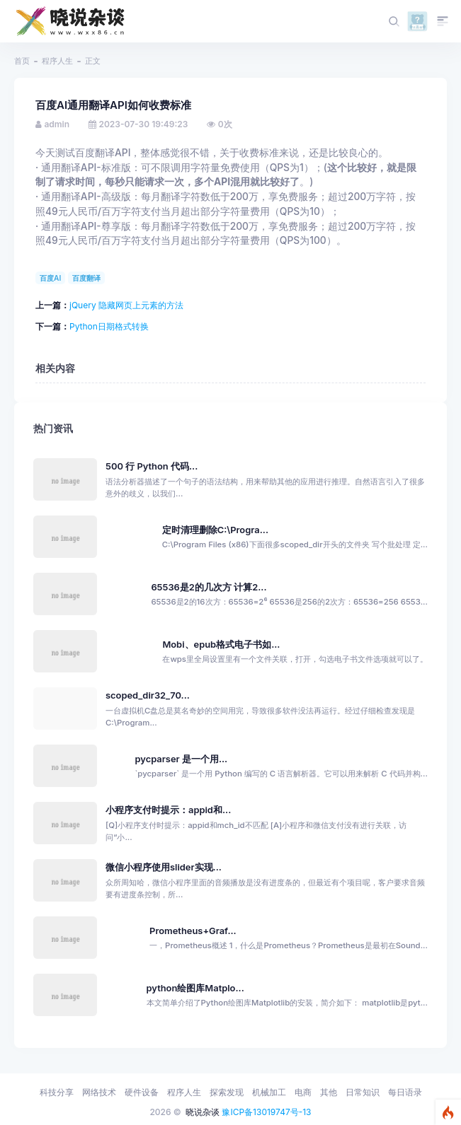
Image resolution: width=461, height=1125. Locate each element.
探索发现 (227, 1092)
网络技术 (99, 1092)
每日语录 (405, 1092)
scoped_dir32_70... (148, 695)
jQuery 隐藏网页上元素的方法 (126, 305)
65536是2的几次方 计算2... (208, 587)
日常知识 (363, 1092)
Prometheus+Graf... (193, 931)
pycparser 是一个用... (181, 759)
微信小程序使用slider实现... (164, 867)
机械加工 (269, 1092)
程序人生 (57, 61)
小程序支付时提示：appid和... (168, 810)
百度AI (50, 278)
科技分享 (57, 1092)
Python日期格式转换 (109, 326)
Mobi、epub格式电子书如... (221, 644)
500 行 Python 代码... (152, 466)
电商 (303, 1092)
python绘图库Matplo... (195, 988)
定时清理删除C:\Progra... (215, 530)
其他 (328, 1092)
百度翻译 (86, 278)
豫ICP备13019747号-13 (266, 1112)
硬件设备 (142, 1092)
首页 (22, 61)
